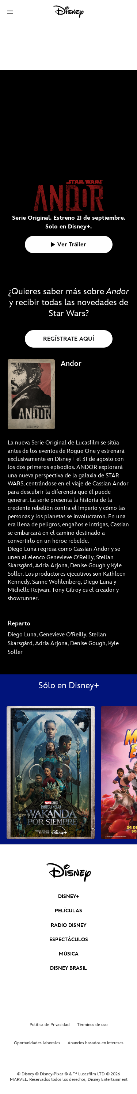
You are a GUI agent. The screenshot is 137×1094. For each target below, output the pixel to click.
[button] (10, 12)
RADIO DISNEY (68, 925)
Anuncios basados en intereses (95, 1043)
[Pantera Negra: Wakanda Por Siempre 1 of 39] (51, 772)
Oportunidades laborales (37, 1043)
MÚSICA (69, 954)
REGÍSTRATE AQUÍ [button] (68, 339)
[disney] (68, 872)
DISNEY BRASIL (68, 968)
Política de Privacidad (50, 1024)
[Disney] (68, 11)
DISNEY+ (68, 896)
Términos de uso (92, 1024)
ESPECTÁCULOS (68, 939)
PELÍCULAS (68, 911)
